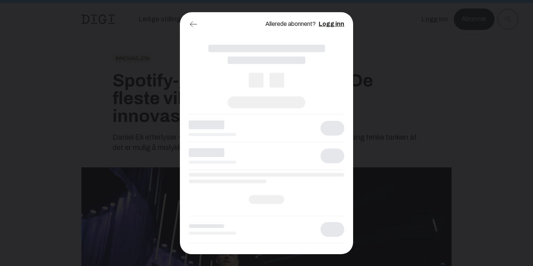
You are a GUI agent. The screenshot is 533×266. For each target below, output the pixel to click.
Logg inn (331, 24)
